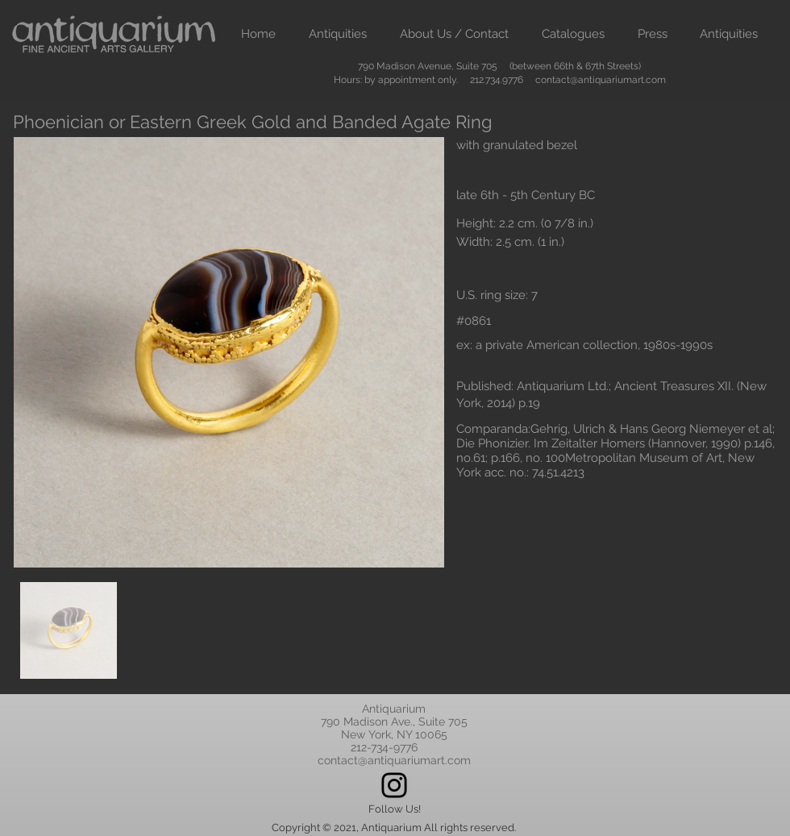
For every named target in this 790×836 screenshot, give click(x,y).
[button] (337, 34)
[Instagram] (394, 785)
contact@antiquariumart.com (600, 79)
